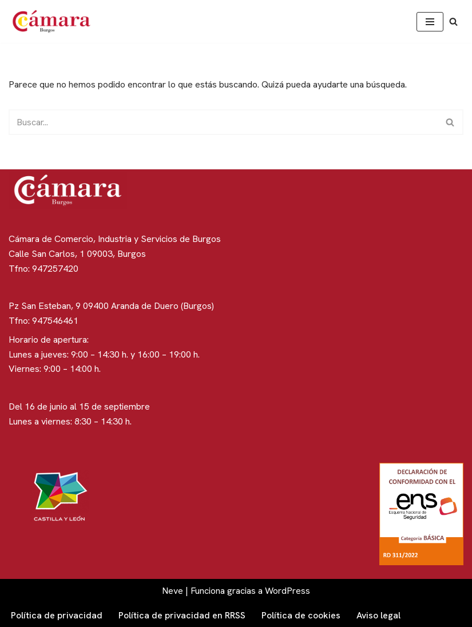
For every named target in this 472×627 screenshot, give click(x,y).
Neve (172, 591)
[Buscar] (453, 21)
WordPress (287, 591)
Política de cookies (300, 615)
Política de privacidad (56, 615)
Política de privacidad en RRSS (181, 615)
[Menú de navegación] (430, 21)
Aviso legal (378, 615)
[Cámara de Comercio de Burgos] (54, 21)
